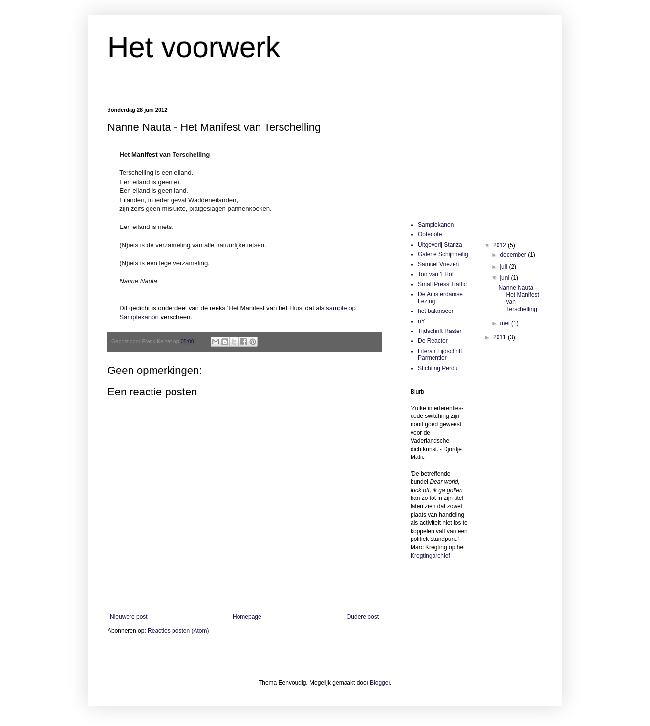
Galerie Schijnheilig (443, 254)
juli (504, 266)
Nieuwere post (129, 616)
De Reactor (433, 340)
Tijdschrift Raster (440, 331)
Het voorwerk (194, 47)
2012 (500, 245)
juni (505, 277)
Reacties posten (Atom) (178, 630)
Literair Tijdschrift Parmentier (440, 354)
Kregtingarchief (430, 555)
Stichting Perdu (437, 368)
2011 (500, 337)
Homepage (247, 616)
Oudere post (363, 616)
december (514, 254)
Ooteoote (430, 234)
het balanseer (436, 311)
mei (505, 323)
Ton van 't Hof (436, 274)
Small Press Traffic (442, 284)
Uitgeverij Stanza (440, 244)
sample (336, 307)
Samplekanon (139, 317)
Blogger (380, 682)
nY (421, 321)
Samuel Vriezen (438, 264)
